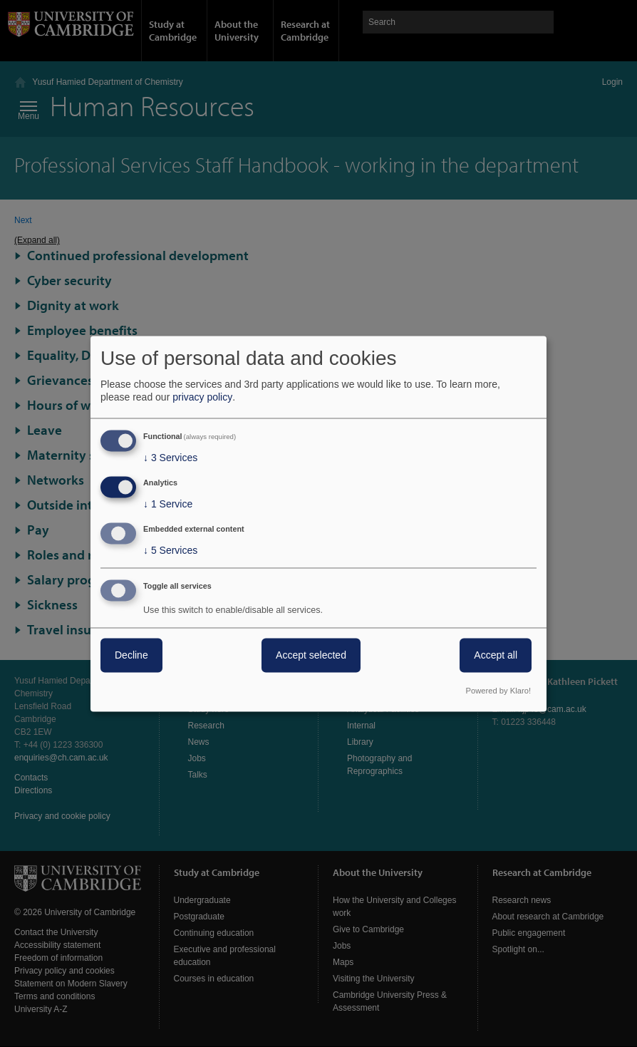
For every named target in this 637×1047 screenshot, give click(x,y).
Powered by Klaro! (498, 690)
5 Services (170, 550)
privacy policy (202, 397)
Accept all (495, 655)
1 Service (167, 504)
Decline (131, 655)
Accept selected (311, 655)
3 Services (170, 458)
